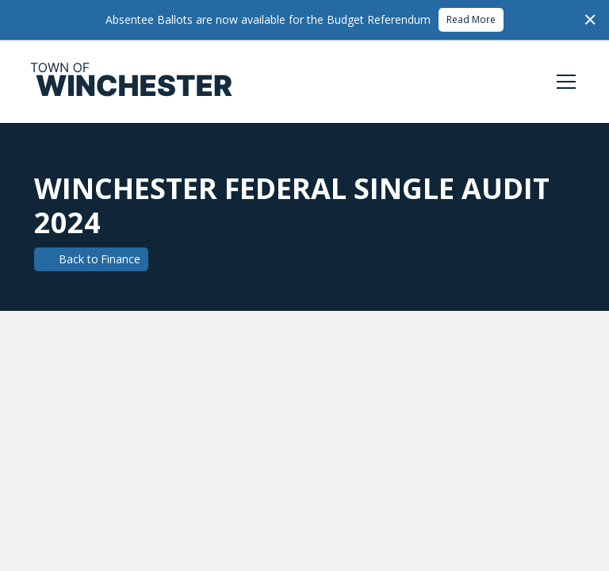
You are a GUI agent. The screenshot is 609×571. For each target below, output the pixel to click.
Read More (471, 19)
